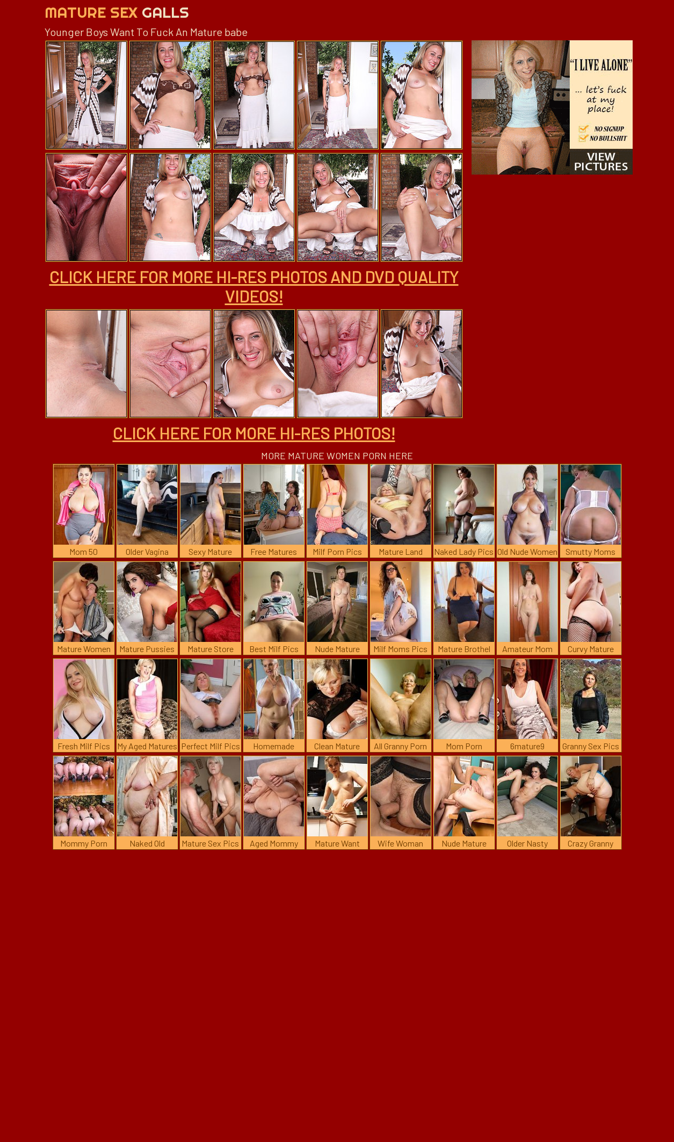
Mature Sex (117, 12)
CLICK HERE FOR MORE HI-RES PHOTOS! (254, 433)
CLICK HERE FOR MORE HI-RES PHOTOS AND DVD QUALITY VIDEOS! (254, 286)
